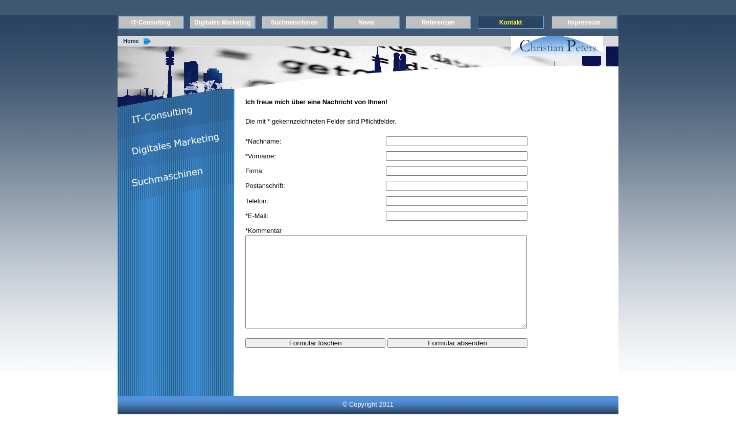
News (366, 22)
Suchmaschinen (294, 22)
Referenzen (438, 22)
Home (131, 41)
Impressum (584, 22)
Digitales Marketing (222, 22)
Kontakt (510, 22)
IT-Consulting (151, 22)
